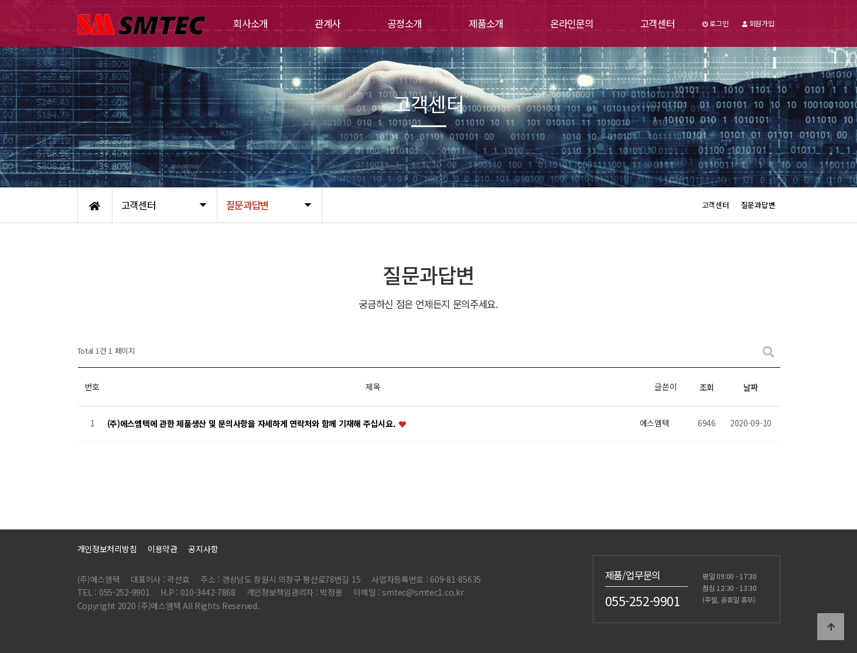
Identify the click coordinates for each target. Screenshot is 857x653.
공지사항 (203, 549)
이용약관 (162, 549)
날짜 (750, 387)
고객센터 (657, 23)
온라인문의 (571, 23)
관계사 (327, 23)
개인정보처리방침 (107, 549)
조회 (706, 387)
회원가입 (758, 23)
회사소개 (250, 23)
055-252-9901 (643, 600)
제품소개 (486, 23)
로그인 (715, 23)
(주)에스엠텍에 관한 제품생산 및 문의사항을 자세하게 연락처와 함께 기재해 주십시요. (252, 423)
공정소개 (404, 23)
